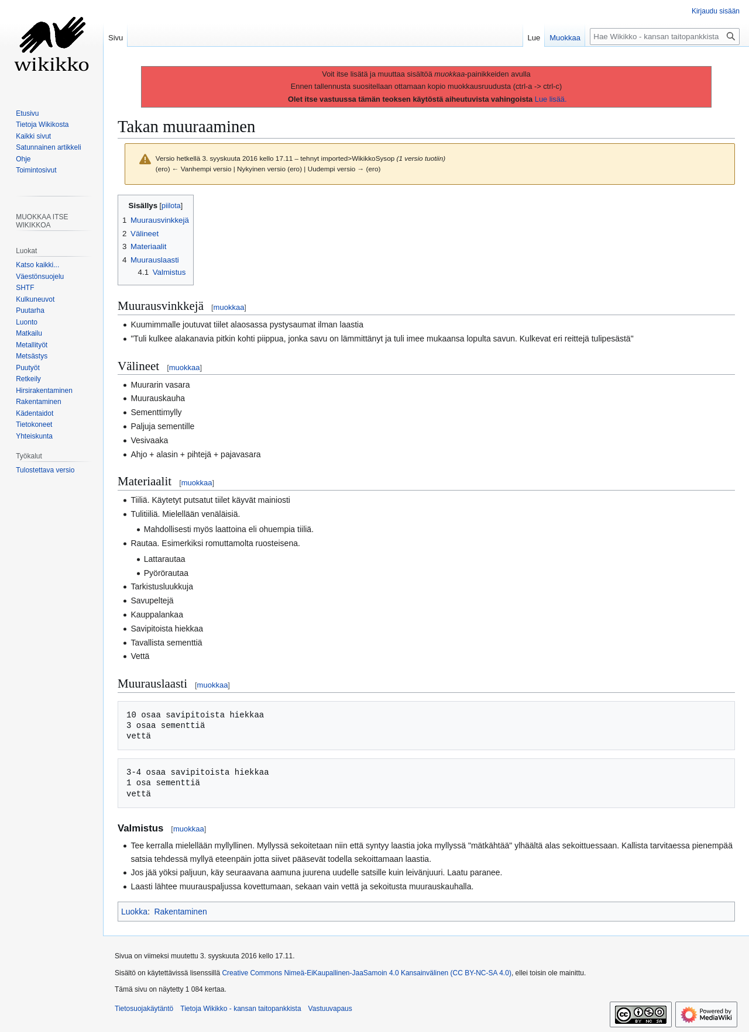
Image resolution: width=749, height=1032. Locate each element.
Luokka (134, 911)
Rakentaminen (180, 911)
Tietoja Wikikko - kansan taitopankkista (240, 1009)
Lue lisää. (551, 99)
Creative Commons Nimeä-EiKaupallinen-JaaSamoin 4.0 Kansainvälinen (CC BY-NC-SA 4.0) (366, 973)
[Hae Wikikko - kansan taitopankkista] (665, 36)
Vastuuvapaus (330, 1009)
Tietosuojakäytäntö (144, 1009)
